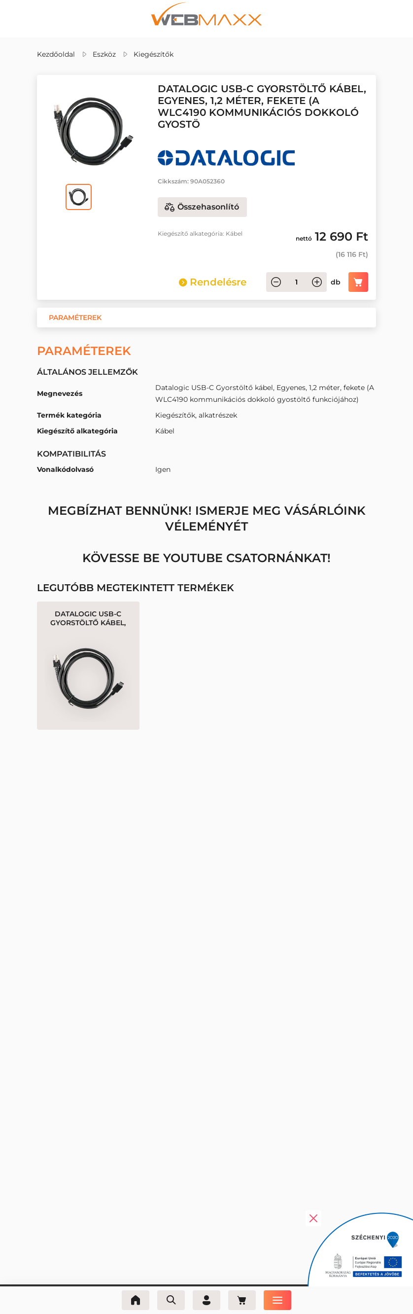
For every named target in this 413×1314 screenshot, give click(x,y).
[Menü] (277, 1300)
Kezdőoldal (56, 54)
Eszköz (104, 54)
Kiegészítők (153, 54)
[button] (75, 317)
